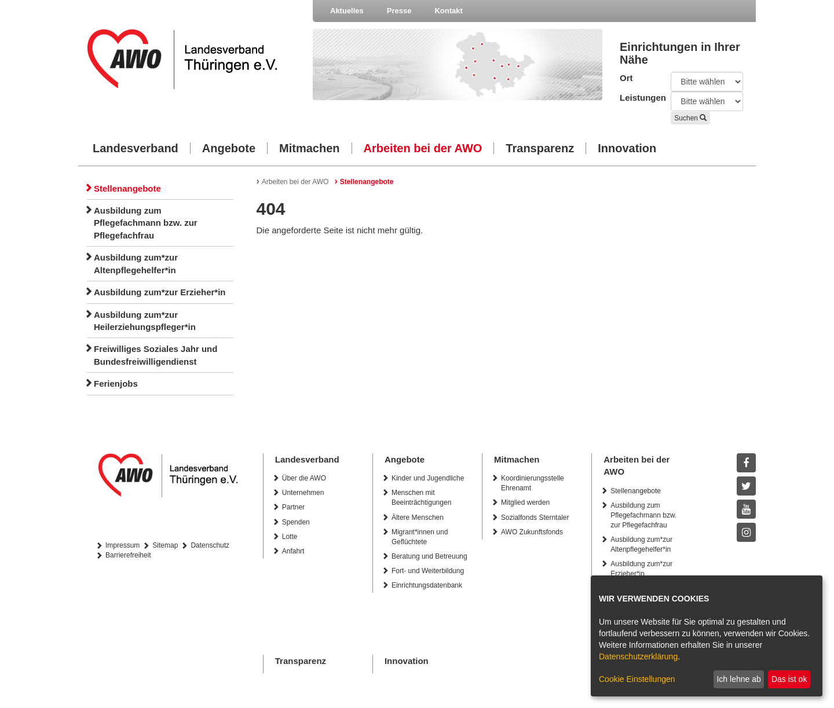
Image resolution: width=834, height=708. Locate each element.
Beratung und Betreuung (429, 556)
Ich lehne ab (738, 679)
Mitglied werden (525, 502)
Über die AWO (304, 478)
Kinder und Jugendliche (428, 478)
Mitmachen (309, 148)
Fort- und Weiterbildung (428, 571)
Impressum (122, 545)
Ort (626, 78)
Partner (293, 507)
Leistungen (636, 97)
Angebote (228, 148)
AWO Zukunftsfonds (532, 532)
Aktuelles (347, 10)
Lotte (290, 537)
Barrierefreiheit (128, 555)
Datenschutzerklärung (638, 656)
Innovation (627, 148)
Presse (399, 10)
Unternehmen (303, 493)
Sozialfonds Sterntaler (535, 517)
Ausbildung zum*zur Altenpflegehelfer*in (136, 263)
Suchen (690, 118)
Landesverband (135, 148)
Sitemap (165, 545)
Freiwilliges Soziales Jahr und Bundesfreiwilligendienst (155, 355)
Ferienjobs (116, 383)
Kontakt (448, 10)
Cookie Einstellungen (637, 679)
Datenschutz (210, 545)
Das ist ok (789, 679)
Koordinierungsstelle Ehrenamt (532, 483)
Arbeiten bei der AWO (423, 148)
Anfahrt (293, 551)
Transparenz (540, 148)
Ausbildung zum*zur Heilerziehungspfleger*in (145, 321)
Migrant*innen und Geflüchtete (420, 537)
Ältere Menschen (418, 517)
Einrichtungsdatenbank (427, 585)
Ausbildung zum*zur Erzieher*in (160, 292)
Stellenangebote (127, 188)
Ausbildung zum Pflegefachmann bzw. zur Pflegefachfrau (145, 223)
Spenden (296, 522)
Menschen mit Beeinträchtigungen (421, 498)
